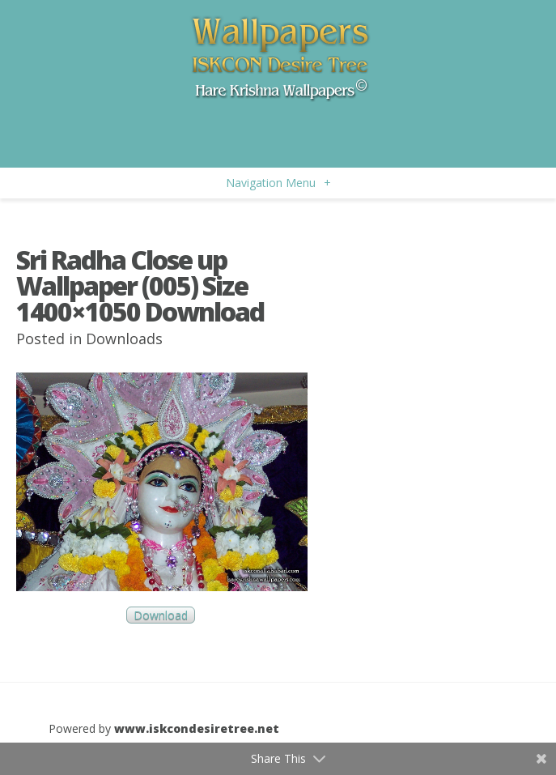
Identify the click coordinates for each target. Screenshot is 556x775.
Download (161, 615)
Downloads (124, 338)
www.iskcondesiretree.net (196, 728)
